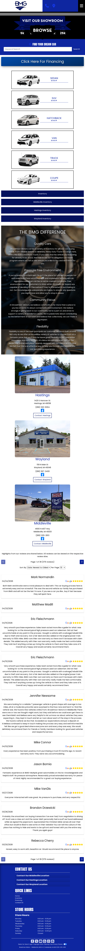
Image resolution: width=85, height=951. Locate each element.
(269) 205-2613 (42, 535)
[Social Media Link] (48, 941)
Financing (18, 900)
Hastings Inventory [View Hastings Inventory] (42, 210)
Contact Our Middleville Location (33, 875)
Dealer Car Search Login (25, 944)
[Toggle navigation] (81, 6)
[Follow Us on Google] (44, 941)
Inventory (18, 898)
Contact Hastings (42, 415)
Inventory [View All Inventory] (42, 193)
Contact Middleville (42, 543)
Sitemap (46, 944)
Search (76, 49)
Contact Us (19, 903)
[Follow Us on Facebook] (32, 941)
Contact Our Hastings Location (32, 880)
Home (17, 896)
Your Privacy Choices (58, 944)
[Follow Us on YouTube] (40, 941)
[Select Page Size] (62, 567)
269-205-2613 (61, 947)
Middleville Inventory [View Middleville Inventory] (42, 202)
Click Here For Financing (42, 61)
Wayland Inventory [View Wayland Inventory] (42, 218)
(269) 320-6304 (42, 407)
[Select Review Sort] (38, 567)
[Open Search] (38, 49)
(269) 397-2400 (42, 471)
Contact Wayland (43, 479)
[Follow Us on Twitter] (36, 941)
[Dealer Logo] (21, 6)
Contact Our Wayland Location (32, 884)
